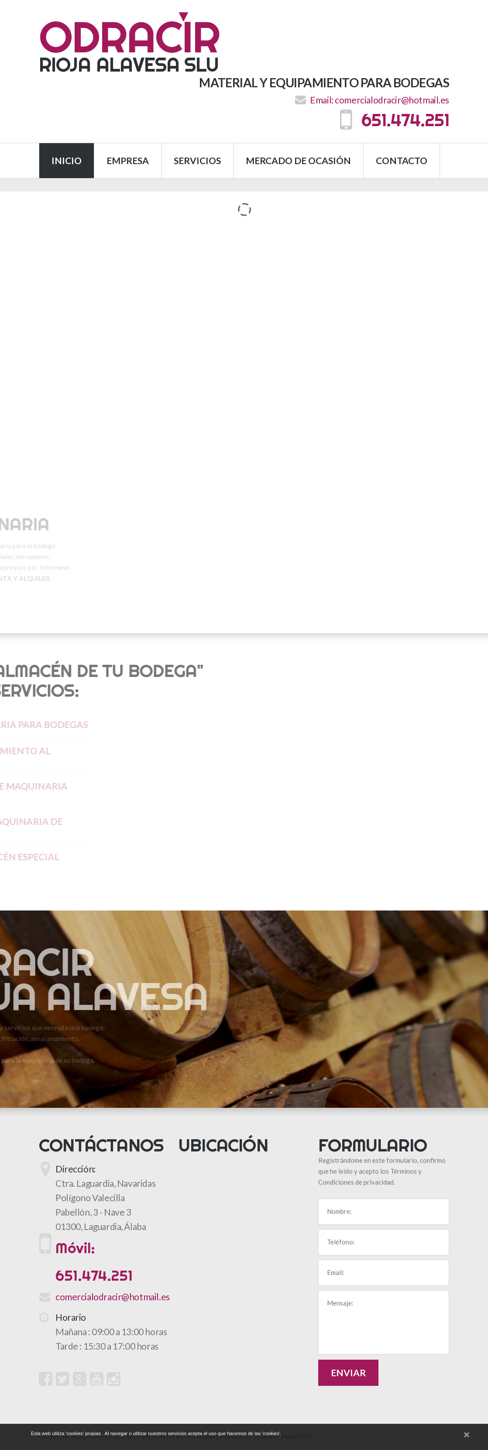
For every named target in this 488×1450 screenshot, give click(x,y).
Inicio (67, 161)
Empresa (128, 161)
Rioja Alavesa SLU (129, 44)
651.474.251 (394, 121)
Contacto (401, 161)
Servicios (197, 161)
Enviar (348, 1374)
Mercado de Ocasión (298, 161)
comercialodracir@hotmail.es (392, 101)
